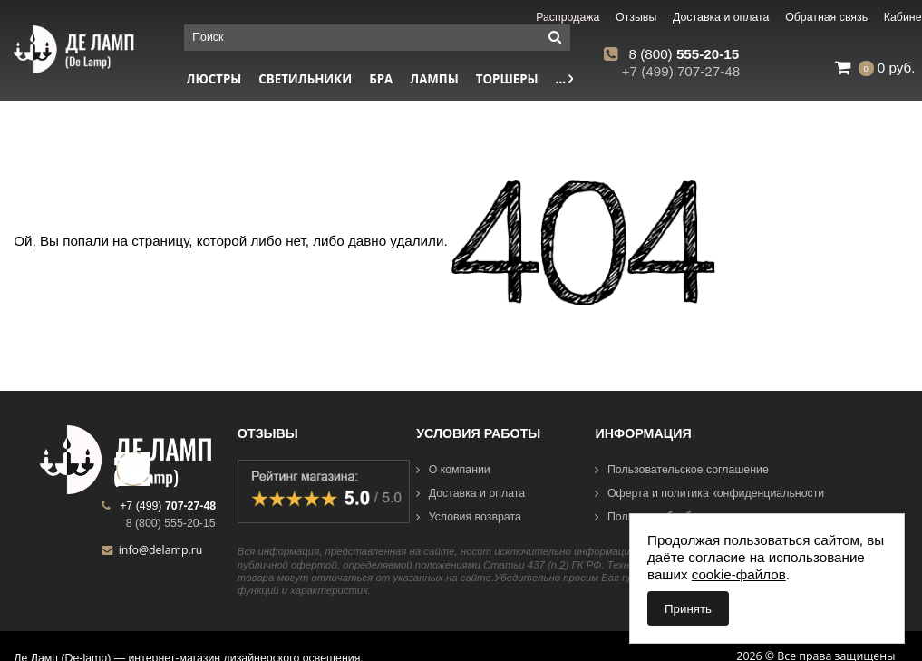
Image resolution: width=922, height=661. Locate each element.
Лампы (434, 79)
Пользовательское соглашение (681, 469)
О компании (453, 469)
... (565, 79)
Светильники (305, 79)
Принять (688, 609)
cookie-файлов (739, 574)
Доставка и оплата (470, 493)
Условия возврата (468, 516)
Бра (381, 79)
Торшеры (507, 79)
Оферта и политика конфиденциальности (709, 493)
